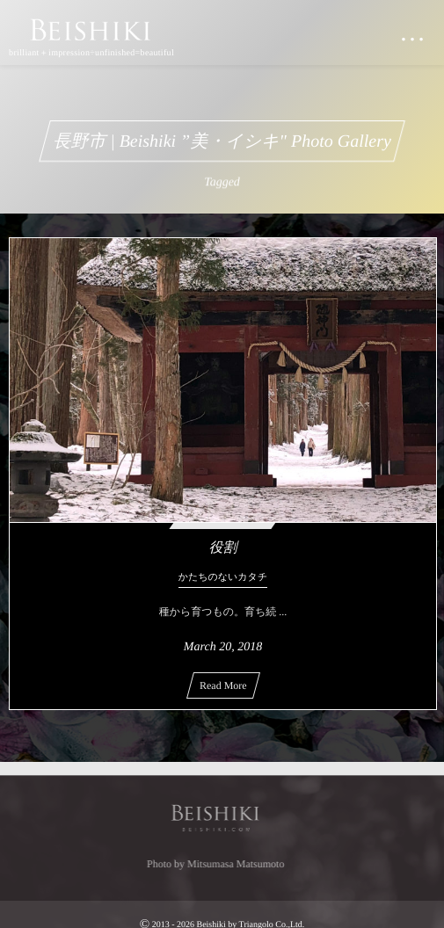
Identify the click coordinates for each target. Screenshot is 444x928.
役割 (222, 547)
